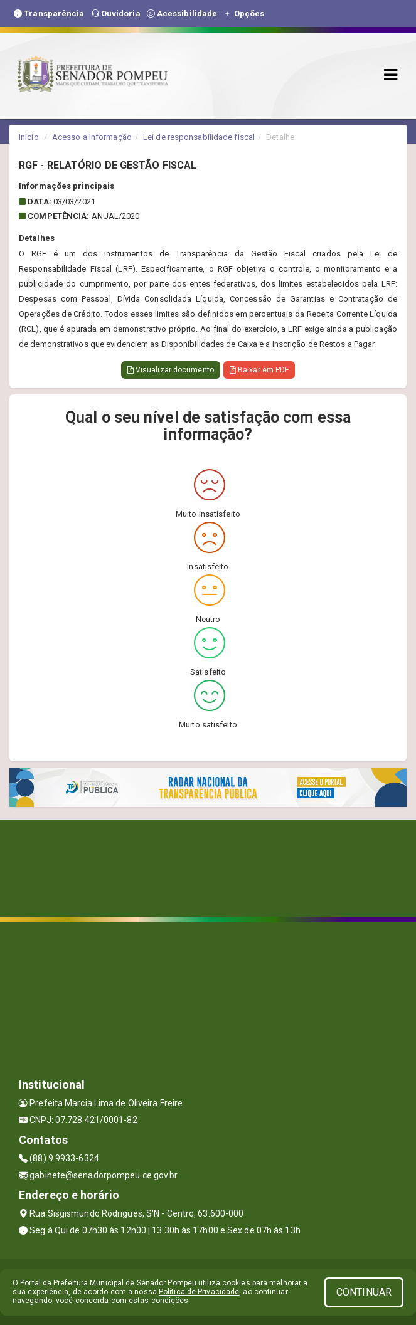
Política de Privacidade (199, 1291)
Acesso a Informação (92, 137)
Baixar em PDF (259, 370)
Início (29, 137)
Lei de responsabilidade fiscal (199, 137)
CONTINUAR (364, 1292)
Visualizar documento (170, 370)
